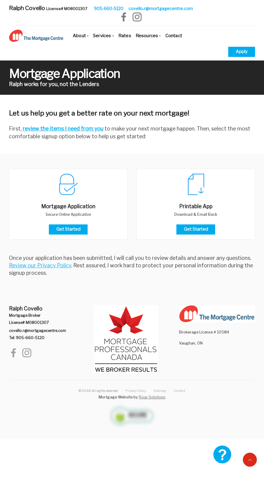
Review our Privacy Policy (40, 265)
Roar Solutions (152, 397)
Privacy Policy (135, 391)
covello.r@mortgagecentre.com (160, 8)
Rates (124, 35)
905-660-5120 (108, 8)
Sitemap (159, 391)
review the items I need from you (63, 128)
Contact (173, 35)
